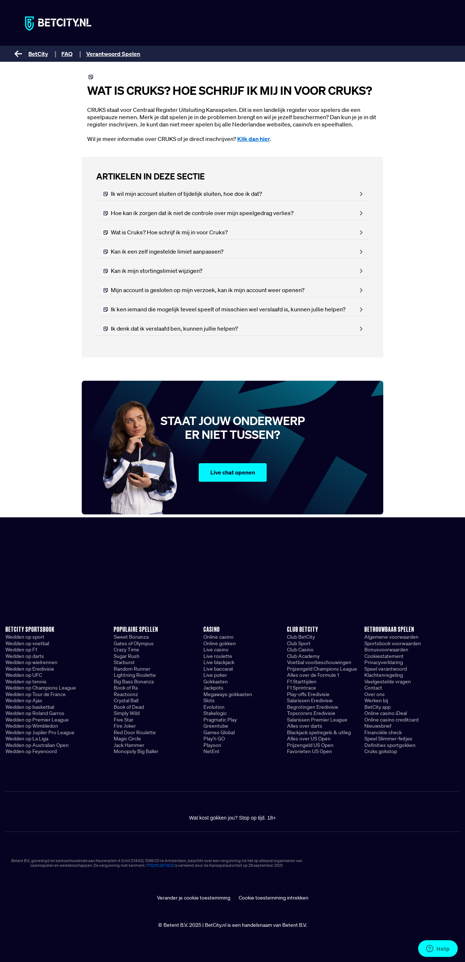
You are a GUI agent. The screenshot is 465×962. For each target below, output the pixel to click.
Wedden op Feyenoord (31, 751)
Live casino (216, 649)
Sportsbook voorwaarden (392, 643)
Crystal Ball (126, 700)
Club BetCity (301, 637)
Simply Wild (127, 713)
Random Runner (132, 669)
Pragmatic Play (220, 719)
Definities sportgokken (390, 745)
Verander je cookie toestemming (193, 897)
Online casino (218, 637)
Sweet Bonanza (131, 637)
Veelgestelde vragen (387, 681)
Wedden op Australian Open (37, 745)
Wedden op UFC (23, 675)
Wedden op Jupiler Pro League (39, 732)
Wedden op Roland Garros (34, 713)
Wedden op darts (24, 656)
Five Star (123, 719)
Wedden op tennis (25, 681)
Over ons (374, 694)
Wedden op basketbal (29, 707)
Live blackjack (218, 662)
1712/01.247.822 (160, 865)
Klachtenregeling (383, 675)
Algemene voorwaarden (391, 637)
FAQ (67, 53)
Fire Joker (125, 726)
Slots (209, 700)
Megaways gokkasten (227, 694)
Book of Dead (129, 707)
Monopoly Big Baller (136, 751)
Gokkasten (215, 681)
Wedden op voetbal (27, 643)
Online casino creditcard (391, 719)
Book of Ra (126, 687)
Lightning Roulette (135, 675)
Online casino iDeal (385, 713)
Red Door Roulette (135, 732)
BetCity (38, 53)
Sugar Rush (127, 656)
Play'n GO (214, 738)
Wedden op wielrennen (31, 662)
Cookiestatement (384, 656)
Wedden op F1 (21, 649)
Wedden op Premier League (37, 719)
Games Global (219, 732)
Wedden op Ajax (23, 700)
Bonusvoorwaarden (386, 649)
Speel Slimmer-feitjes (388, 738)
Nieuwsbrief (377, 726)
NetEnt (211, 751)
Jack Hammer (129, 745)
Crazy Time (126, 649)
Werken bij (376, 700)
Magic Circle (127, 738)
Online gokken (219, 643)
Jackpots (213, 687)
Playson (212, 745)
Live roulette (217, 656)
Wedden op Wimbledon (31, 726)
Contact (373, 687)
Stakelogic (215, 713)
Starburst (124, 662)
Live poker (215, 675)
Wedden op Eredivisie (29, 669)
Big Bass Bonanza (134, 681)
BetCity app (377, 707)
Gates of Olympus (134, 643)
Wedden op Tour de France (35, 694)
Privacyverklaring (383, 662)
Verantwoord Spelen (113, 53)
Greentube (215, 726)
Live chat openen (232, 472)
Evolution (214, 707)
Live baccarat (218, 669)
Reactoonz (126, 694)
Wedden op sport (24, 637)
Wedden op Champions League (40, 687)
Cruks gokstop (380, 751)
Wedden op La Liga (26, 738)
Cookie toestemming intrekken (273, 897)
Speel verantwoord (385, 669)
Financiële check (383, 732)
